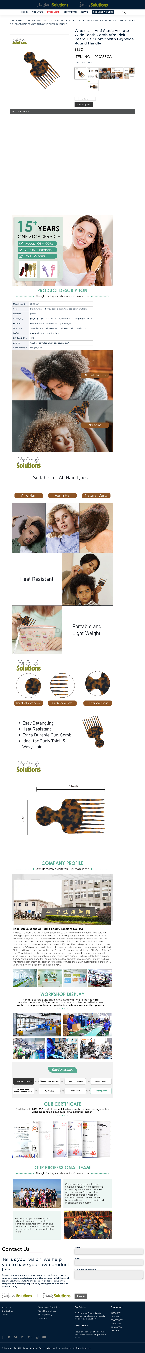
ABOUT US (37, 12)
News (5, 1314)
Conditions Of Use (47, 1311)
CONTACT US (70, 12)
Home (13, 20)
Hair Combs (37, 20)
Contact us (7, 1311)
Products (23, 20)
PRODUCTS (53, 12)
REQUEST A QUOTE (103, 12)
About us (6, 1307)
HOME (24, 12)
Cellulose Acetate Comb (58, 20)
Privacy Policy (45, 1314)
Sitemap (42, 1318)
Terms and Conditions (49, 1307)
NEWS (84, 12)
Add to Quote (83, 104)
